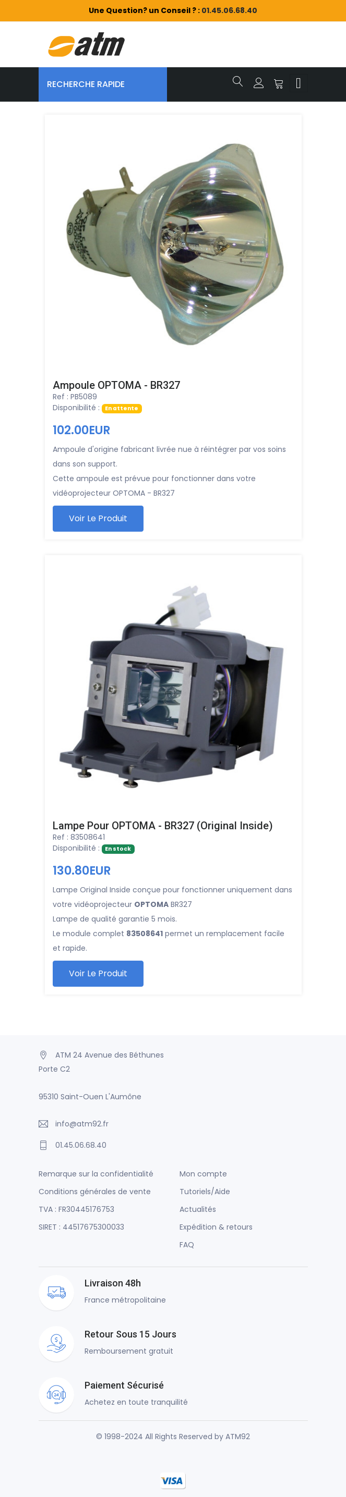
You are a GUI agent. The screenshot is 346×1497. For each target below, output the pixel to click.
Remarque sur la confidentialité (96, 1174)
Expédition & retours (216, 1227)
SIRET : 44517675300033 (81, 1227)
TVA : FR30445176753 (76, 1209)
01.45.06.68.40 (229, 10)
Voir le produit (98, 518)
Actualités (198, 1209)
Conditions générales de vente (95, 1191)
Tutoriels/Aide (205, 1191)
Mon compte (203, 1174)
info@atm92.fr (82, 1124)
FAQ (187, 1245)
